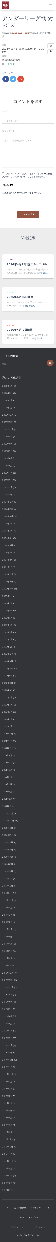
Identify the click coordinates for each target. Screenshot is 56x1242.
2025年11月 (7, 422)
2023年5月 (7, 617)
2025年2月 (7, 487)
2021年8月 (7, 762)
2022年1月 (7, 726)
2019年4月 (7, 943)
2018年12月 (7, 973)
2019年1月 (7, 965)
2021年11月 (7, 741)
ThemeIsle (35, 1235)
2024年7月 (7, 523)
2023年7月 (7, 603)
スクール (10, 259)
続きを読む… (43, 272)
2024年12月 (8, 501)
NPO (6, 1207)
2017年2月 (7, 1132)
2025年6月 (7, 458)
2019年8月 (7, 914)
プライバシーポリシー (19, 1227)
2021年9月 (7, 755)
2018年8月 (7, 1001)
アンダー (12, 64)
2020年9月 (7, 828)
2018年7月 (7, 1009)
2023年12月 (7, 574)
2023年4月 (7, 625)
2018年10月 (8, 987)
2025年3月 (7, 480)
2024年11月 (7, 509)
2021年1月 (7, 806)
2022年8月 (7, 683)
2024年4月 (7, 545)
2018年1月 (7, 1052)
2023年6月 (7, 610)
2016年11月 (7, 1154)
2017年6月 (7, 1103)
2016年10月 (7, 1161)
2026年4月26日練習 (20, 297)
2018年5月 (7, 1023)
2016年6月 (7, 1190)
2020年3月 (7, 864)
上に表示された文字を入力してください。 (22, 193)
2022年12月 (7, 654)
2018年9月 (7, 994)
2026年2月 (7, 400)
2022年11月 (7, 661)
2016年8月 (7, 1175)
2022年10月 (8, 668)
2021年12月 (7, 733)
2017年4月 (7, 1117)
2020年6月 (7, 849)
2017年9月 (7, 1081)
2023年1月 (7, 646)
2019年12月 (7, 885)
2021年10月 (7, 748)
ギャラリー (36, 1207)
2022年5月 (7, 697)
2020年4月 (7, 856)
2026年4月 (7, 386)
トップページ (34, 1217)
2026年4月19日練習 (19, 329)
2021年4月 (7, 791)
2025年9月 (7, 436)
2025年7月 (7, 451)
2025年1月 (7, 494)
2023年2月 (7, 639)
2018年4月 (7, 1030)
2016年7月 (7, 1183)
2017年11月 (7, 1067)
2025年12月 (7, 415)
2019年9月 (7, 907)
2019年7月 (7, 922)
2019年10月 (7, 900)
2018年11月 (7, 980)
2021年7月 (7, 770)
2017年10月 (7, 1074)
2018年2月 (7, 1045)
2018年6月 (7, 1016)
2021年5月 (7, 784)
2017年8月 (7, 1088)
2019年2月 (7, 958)
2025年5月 (7, 465)
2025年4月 (7, 473)
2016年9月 (7, 1168)
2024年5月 (7, 538)
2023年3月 (7, 632)
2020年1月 (7, 878)
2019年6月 (7, 929)
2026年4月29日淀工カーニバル (27, 264)
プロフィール (40, 1227)
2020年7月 (7, 842)
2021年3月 (7, 798)
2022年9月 (7, 675)
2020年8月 (7, 835)
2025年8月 (7, 443)
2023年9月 (7, 596)
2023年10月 (8, 588)
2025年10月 (8, 429)
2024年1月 (7, 567)
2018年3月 (7, 1038)
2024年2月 (7, 559)
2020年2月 (7, 871)
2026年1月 (7, 407)
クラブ (49, 1207)
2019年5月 (7, 936)
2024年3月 (7, 552)
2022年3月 (7, 712)
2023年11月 (7, 581)
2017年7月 (7, 1096)
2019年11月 (7, 893)
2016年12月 (7, 1146)
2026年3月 (7, 393)
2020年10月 (8, 820)
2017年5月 (7, 1110)
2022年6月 (7, 690)
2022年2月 (7, 719)
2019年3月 (7, 951)
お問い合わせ (20, 1207)
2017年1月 (7, 1139)
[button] (51, 52)
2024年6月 (7, 530)
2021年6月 (7, 777)
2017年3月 (7, 1125)
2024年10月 (8, 516)
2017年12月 (7, 1059)
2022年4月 (7, 704)
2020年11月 (7, 813)
